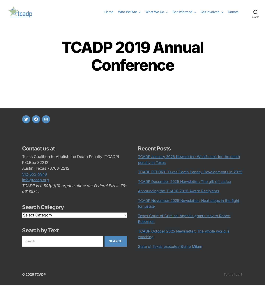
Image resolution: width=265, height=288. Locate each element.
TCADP (40, 278)
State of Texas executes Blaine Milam (170, 249)
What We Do (154, 13)
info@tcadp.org (35, 183)
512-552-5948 (34, 177)
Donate (233, 13)
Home (108, 13)
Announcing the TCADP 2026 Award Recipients (178, 194)
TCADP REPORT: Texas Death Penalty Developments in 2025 (190, 175)
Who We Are (127, 13)
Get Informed (182, 13)
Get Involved (210, 13)
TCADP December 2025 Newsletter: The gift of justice (184, 185)
